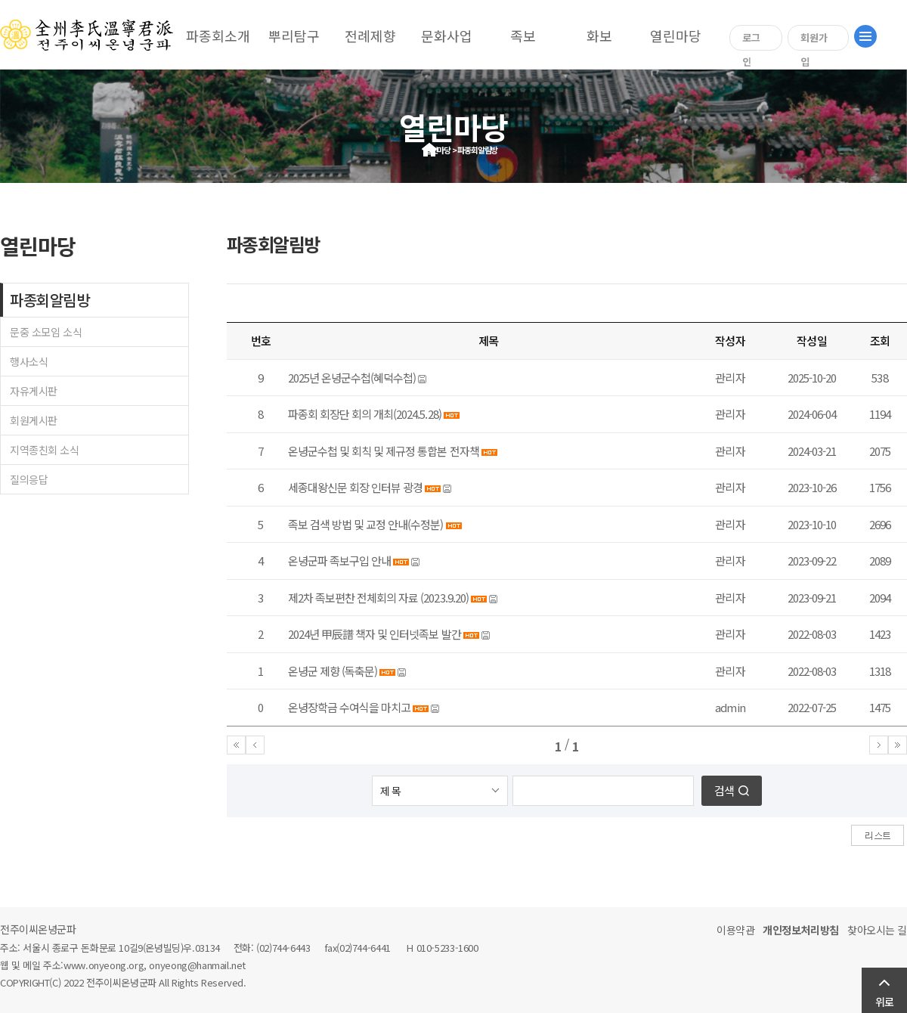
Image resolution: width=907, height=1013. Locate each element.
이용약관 (735, 929)
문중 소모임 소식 (46, 331)
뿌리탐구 (294, 35)
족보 (523, 35)
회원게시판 (33, 420)
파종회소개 (218, 35)
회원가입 (814, 40)
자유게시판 (33, 390)
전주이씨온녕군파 (38, 929)
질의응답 (29, 479)
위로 (884, 1001)
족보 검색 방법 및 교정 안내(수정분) (366, 524)
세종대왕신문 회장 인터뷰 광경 (355, 487)
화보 (599, 35)
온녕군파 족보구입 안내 (339, 560)
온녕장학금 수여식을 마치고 (349, 707)
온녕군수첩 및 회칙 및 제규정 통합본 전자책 (383, 451)
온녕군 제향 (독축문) (332, 671)
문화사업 (446, 35)
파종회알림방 (49, 300)
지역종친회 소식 (44, 449)
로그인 (751, 40)
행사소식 (29, 361)
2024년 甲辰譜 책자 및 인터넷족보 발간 (374, 634)
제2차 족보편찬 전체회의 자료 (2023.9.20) (378, 598)
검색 (724, 790)
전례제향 (370, 35)
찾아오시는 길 (877, 929)
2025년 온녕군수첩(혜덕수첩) (352, 378)
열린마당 (675, 35)
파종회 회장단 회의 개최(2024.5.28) (364, 414)
